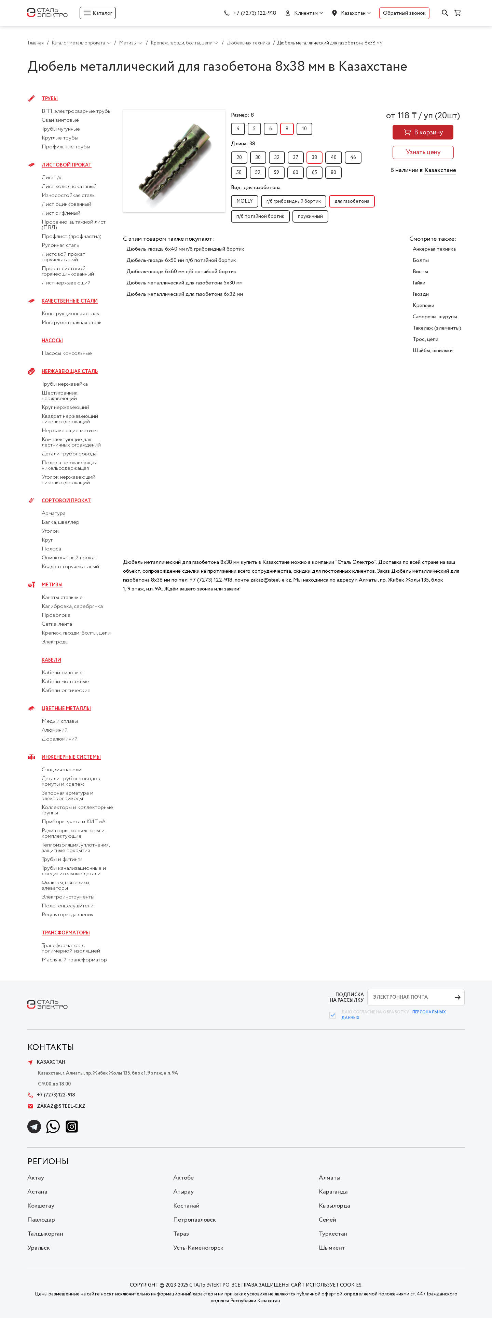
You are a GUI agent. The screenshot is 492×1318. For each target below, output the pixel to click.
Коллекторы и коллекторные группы (77, 810)
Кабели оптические (66, 690)
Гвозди (421, 294)
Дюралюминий (60, 739)
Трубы (50, 98)
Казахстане (440, 170)
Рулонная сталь (60, 245)
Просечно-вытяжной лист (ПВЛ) (74, 224)
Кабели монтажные (65, 681)
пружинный (310, 216)
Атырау (183, 1191)
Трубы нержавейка (65, 384)
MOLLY (244, 201)
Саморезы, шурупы (435, 317)
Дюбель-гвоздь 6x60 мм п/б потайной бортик (181, 272)
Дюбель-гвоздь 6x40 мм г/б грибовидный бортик (185, 249)
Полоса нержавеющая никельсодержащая (69, 465)
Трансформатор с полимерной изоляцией (71, 948)
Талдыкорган (45, 1233)
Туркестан (333, 1233)
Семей (327, 1219)
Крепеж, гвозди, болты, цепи (76, 633)
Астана (37, 1191)
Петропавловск (194, 1219)
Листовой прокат (67, 165)
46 (353, 157)
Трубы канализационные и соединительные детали (74, 871)
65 (314, 172)
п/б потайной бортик (260, 216)
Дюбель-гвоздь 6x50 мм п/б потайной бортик (181, 260)
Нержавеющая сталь (70, 371)
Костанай (186, 1205)
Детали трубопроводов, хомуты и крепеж (71, 781)
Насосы (52, 340)
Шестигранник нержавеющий (60, 395)
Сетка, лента (57, 624)
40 (334, 157)
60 (295, 172)
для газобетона (351, 201)
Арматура (54, 513)
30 (258, 157)
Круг (47, 540)
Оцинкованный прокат (69, 558)
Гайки (419, 283)
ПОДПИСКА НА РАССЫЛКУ (347, 997)
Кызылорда (334, 1205)
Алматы (329, 1177)
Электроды (55, 642)
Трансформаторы (66, 933)
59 (276, 172)
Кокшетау (40, 1205)
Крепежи (423, 305)
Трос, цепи (425, 339)
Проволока (56, 615)
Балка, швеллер (60, 522)
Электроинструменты (68, 897)
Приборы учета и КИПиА (74, 822)
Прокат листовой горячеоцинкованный (68, 271)
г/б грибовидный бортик (293, 201)
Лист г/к (52, 178)
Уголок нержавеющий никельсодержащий (68, 480)
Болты (421, 260)
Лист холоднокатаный (69, 186)
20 (239, 157)
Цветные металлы (66, 708)
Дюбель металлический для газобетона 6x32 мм (184, 294)
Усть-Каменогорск (198, 1247)
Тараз (181, 1233)
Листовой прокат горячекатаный (63, 257)
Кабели (51, 660)
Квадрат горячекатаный (70, 567)
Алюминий (55, 730)
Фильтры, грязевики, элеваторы (66, 885)
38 (314, 157)
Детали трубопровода (69, 454)
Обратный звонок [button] (404, 13)
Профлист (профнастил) (71, 236)
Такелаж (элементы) (437, 328)
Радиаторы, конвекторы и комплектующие (73, 833)
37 (295, 157)
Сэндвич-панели (61, 770)
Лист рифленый (61, 213)
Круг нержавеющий (65, 407)
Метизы (52, 585)
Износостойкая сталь (68, 195)
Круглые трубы (60, 138)
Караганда (333, 1191)
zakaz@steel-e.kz (56, 1106)
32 (276, 157)
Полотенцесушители (68, 906)
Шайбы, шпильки (433, 351)
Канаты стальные (62, 597)
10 (304, 128)
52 (257, 172)
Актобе (183, 1177)
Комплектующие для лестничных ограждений (71, 442)
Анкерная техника (434, 249)
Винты (420, 272)
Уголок (50, 531)
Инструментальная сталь (71, 322)
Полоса (51, 549)
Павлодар (41, 1219)
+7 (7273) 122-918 (254, 13)
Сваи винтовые (60, 120)
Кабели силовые (62, 673)
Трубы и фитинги (62, 859)
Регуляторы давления (67, 915)
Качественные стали (70, 301)
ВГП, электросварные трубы (76, 111)
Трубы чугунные (61, 129)
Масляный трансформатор (74, 960)
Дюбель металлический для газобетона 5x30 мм (184, 283)
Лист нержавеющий (66, 283)
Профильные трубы (66, 147)
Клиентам (306, 13)
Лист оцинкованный (66, 204)
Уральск (38, 1247)
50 (239, 172)
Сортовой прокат (66, 500)
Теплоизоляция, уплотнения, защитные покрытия (75, 847)
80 (333, 172)
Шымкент (332, 1247)
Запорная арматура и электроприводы (67, 795)
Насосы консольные (67, 353)
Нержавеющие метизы (70, 431)
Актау (35, 1177)
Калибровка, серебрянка (72, 606)
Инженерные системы (71, 757)
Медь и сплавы (60, 721)
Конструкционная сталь (70, 314)
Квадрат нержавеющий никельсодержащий (70, 419)
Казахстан (353, 13)
